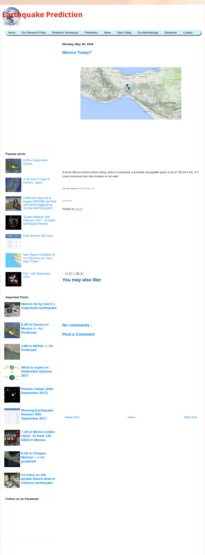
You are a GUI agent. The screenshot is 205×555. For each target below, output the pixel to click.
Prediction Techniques (65, 32)
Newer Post (72, 417)
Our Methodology (148, 32)
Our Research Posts (34, 32)
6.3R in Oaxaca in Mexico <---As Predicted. (35, 328)
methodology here (86, 188)
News (107, 32)
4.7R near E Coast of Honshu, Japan (36, 181)
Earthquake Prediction (42, 14)
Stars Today (124, 32)
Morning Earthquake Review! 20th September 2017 (37, 414)
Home (11, 32)
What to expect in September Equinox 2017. (36, 371)
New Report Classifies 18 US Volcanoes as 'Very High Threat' (39, 258)
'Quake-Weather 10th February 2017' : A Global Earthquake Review (39, 220)
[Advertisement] (131, 145)
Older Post (190, 417)
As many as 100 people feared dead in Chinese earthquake (38, 479)
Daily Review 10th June (38, 235)
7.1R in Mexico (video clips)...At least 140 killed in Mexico (38, 436)
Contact (188, 32)
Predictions (91, 32)
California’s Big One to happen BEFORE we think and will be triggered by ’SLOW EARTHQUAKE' (39, 203)
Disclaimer (170, 32)
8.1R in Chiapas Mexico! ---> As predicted (33, 457)
